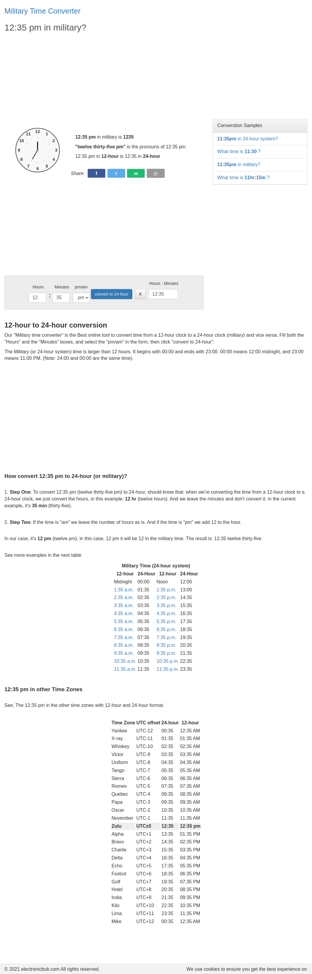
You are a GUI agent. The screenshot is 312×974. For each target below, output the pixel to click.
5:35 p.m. (166, 621)
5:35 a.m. (124, 621)
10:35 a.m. (125, 661)
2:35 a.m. (124, 597)
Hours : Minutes (163, 283)
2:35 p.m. (166, 597)
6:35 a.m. (124, 629)
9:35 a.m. (124, 653)
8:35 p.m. (166, 645)
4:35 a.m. (124, 613)
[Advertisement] (104, 80)
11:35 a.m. (125, 669)
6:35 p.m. (166, 629)
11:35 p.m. (168, 669)
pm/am (81, 287)
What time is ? (239, 151)
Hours (38, 287)
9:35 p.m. (166, 653)
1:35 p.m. (166, 589)
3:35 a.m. (124, 605)
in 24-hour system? (247, 138)
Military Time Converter (42, 11)
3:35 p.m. (166, 605)
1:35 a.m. (124, 589)
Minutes (62, 287)
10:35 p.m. (168, 661)
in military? (238, 164)
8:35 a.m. (124, 645)
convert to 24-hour (111, 294)
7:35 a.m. (124, 637)
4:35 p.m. (166, 613)
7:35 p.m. (166, 637)
